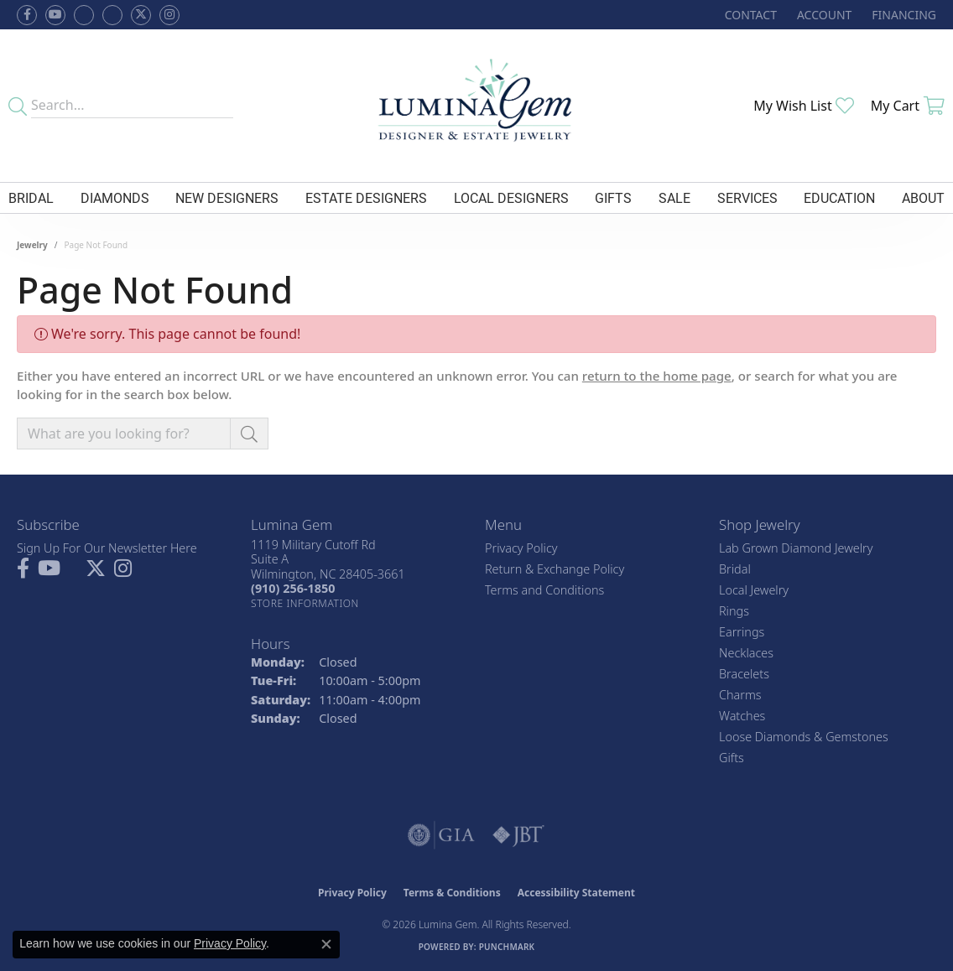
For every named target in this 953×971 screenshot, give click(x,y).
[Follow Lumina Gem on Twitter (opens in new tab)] (141, 15)
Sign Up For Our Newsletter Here (107, 548)
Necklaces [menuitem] (746, 653)
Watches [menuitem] (742, 716)
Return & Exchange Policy (554, 569)
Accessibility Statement (576, 892)
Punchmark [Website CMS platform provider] (507, 947)
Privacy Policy (521, 548)
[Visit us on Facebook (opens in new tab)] (84, 15)
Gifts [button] (613, 197)
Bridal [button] (31, 197)
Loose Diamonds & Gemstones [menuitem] (803, 737)
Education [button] (839, 197)
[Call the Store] (293, 588)
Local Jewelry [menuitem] (754, 590)
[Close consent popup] (326, 944)
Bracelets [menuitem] (744, 674)
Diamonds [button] (115, 197)
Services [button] (747, 197)
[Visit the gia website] (441, 835)
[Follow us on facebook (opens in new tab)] (27, 15)
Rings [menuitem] (734, 611)
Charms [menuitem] (740, 695)
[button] (822, 14)
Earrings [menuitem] (741, 632)
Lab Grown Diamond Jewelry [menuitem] (795, 548)
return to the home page (657, 375)
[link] (749, 14)
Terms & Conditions (452, 892)
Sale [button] (674, 197)
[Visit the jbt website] (518, 835)
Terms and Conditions (544, 590)
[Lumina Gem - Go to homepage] (476, 105)
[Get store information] (305, 603)
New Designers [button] (227, 197)
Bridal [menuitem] (735, 569)
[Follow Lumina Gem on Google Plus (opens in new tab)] (112, 15)
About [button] (923, 197)
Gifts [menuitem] (731, 758)
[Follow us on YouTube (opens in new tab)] (55, 15)
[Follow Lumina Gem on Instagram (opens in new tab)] (169, 15)
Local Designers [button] (511, 197)
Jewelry (32, 245)
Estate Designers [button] (366, 197)
